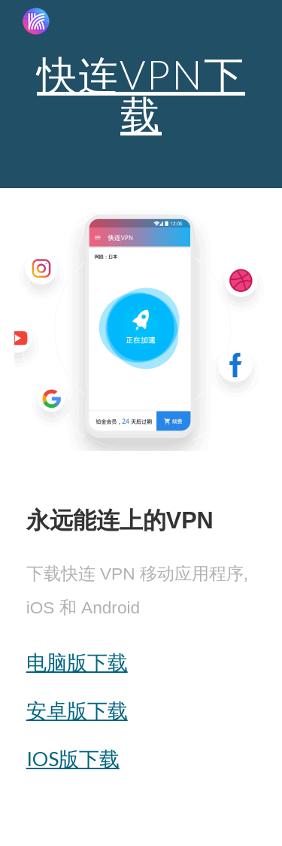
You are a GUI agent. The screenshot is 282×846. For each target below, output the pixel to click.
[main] (141, 94)
